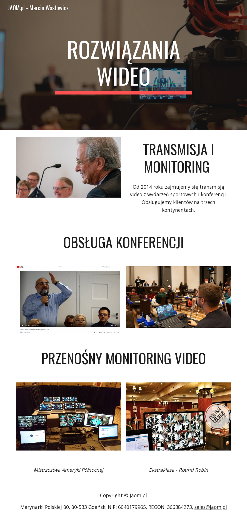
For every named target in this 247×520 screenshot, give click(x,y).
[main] (123, 65)
